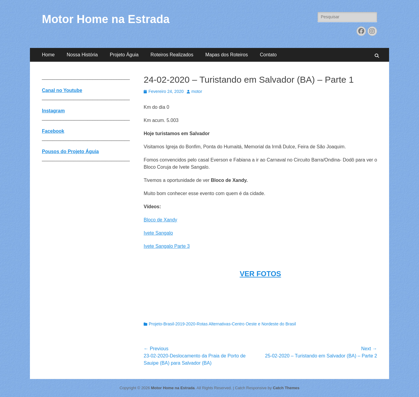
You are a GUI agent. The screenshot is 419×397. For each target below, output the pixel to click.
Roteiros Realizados (172, 54)
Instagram (53, 110)
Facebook (53, 131)
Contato (268, 54)
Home (48, 54)
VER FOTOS (260, 274)
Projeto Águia (124, 54)
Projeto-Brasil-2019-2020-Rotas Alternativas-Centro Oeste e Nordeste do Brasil (222, 323)
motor (197, 91)
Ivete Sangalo (158, 233)
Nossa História (82, 54)
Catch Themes (286, 388)
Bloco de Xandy (160, 219)
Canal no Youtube (62, 90)
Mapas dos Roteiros (226, 54)
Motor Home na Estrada (106, 19)
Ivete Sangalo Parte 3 (167, 246)
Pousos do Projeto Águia (70, 151)
